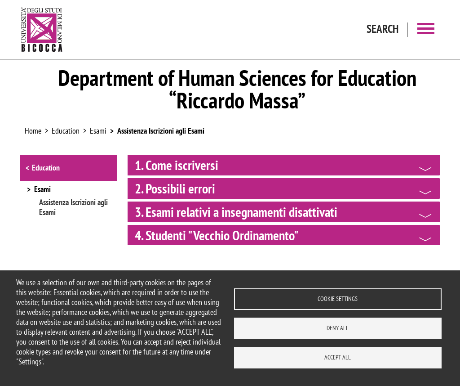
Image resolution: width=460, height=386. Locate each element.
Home (33, 131)
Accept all (337, 357)
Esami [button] (42, 189)
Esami (98, 131)
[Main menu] (425, 29)
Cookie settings (338, 299)
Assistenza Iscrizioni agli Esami (160, 131)
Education (46, 167)
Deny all (338, 328)
